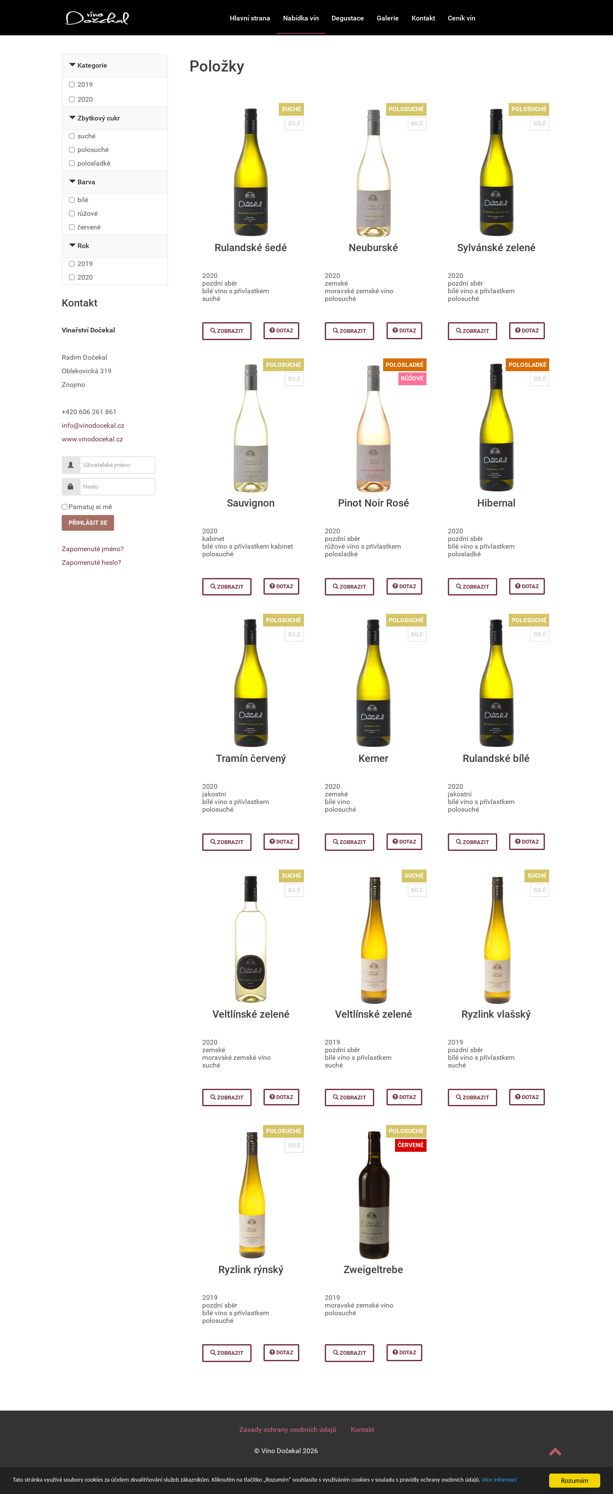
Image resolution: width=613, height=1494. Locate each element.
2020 (85, 99)
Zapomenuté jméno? (93, 549)
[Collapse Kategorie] (72, 65)
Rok (83, 246)
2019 (85, 84)
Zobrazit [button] (226, 331)
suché (86, 136)
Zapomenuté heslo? (91, 562)
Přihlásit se (88, 522)
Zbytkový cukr (98, 118)
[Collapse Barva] (72, 182)
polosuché (93, 150)
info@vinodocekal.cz (93, 425)
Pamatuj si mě (90, 507)
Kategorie (92, 65)
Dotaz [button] (281, 330)
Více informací (82, 1484)
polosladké (93, 163)
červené (88, 227)
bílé (82, 200)
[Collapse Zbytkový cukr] (72, 118)
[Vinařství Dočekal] (97, 18)
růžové (87, 213)
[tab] (115, 65)
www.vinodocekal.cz (92, 439)
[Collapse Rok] (72, 246)
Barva (86, 182)
